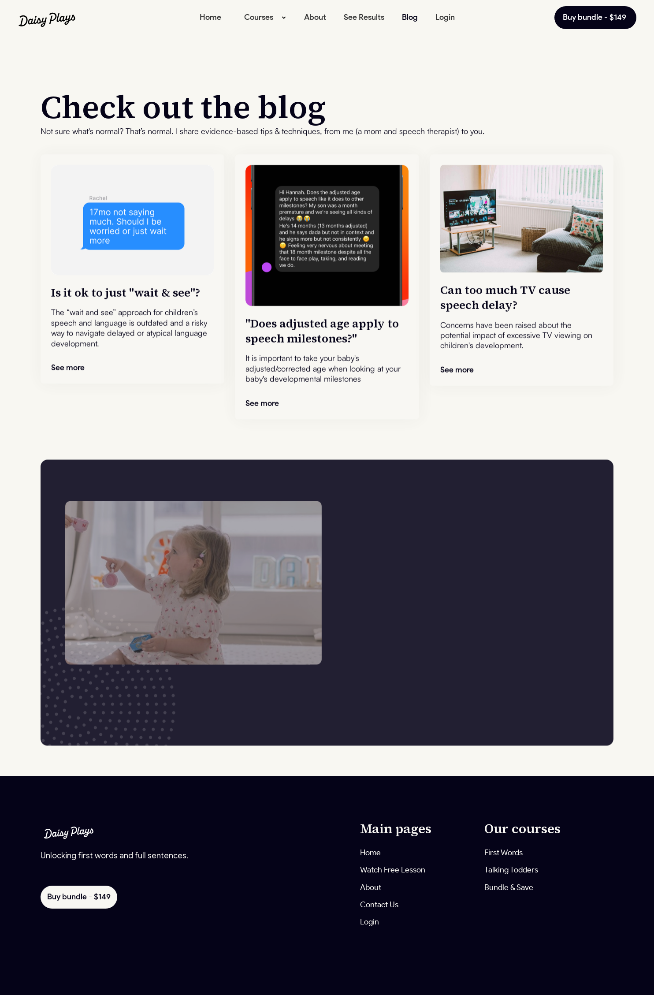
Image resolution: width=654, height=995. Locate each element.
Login (445, 17)
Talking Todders (511, 870)
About (315, 17)
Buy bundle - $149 (595, 17)
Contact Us (379, 904)
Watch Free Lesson (392, 870)
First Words (503, 852)
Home (210, 17)
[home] (62, 18)
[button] (263, 17)
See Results (364, 17)
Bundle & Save (508, 887)
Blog (410, 17)
